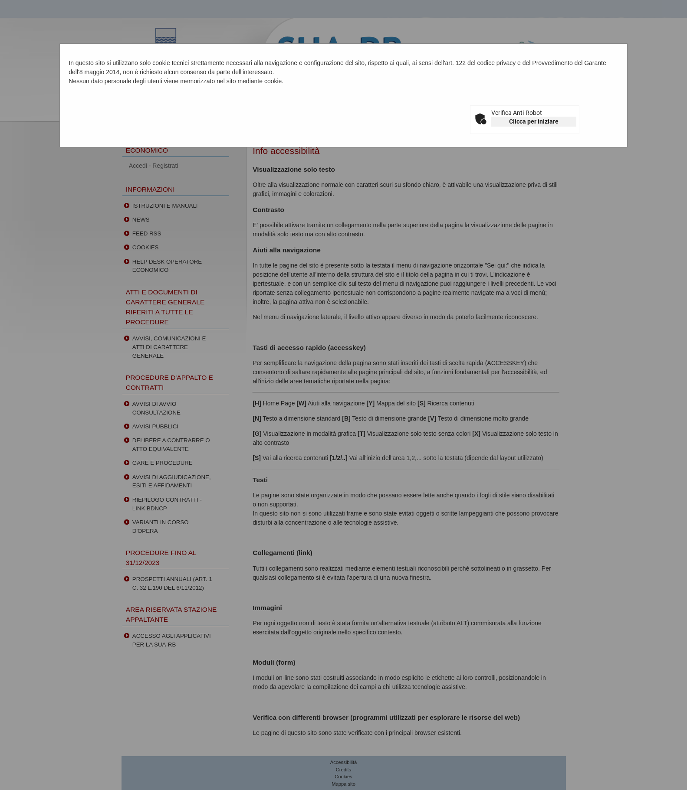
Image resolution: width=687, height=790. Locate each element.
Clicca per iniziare (534, 121)
